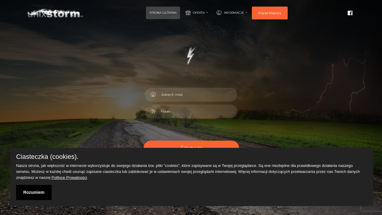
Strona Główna (163, 13)
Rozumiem (33, 192)
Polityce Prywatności (69, 177)
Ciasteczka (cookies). (47, 157)
